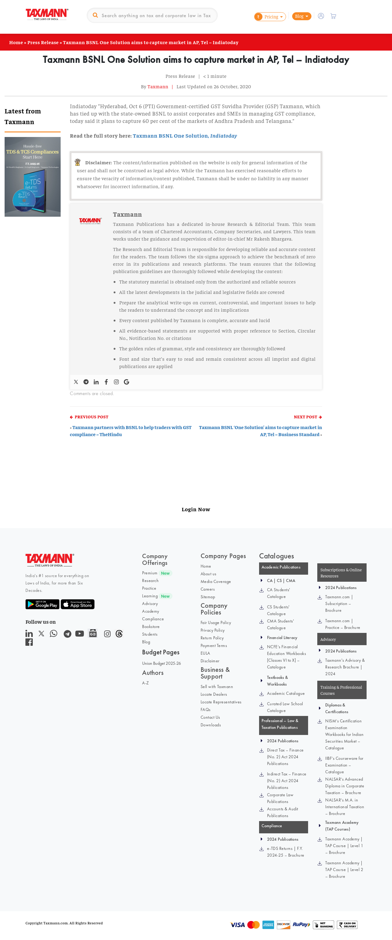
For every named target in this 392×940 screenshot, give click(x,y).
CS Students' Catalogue (278, 610)
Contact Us (210, 717)
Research (150, 580)
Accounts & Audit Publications (282, 812)
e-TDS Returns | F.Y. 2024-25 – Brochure (285, 852)
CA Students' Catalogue (278, 593)
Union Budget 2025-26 (161, 663)
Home (16, 42)
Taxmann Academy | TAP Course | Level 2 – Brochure (344, 869)
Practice (149, 588)
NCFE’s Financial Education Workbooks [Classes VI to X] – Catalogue (286, 657)
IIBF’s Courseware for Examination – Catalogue (344, 764)
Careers (208, 589)
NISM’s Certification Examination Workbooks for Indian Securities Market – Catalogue (344, 734)
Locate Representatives (221, 702)
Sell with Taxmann (217, 686)
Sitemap (208, 596)
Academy (150, 611)
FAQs (206, 709)
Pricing (266, 17)
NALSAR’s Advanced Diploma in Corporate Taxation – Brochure (344, 785)
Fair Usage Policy (216, 622)
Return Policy (212, 638)
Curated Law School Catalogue (285, 707)
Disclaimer (210, 661)
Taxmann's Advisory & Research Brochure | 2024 (345, 666)
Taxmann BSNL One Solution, (185, 135)
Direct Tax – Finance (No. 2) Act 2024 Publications (285, 756)
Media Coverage (216, 581)
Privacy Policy (213, 630)
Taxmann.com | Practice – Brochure (342, 624)
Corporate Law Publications (280, 798)
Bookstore (151, 626)
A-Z (145, 683)
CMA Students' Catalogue (280, 624)
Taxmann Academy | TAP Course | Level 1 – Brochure (344, 845)
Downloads (211, 725)
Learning (150, 596)
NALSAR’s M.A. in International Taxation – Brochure (344, 806)
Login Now (196, 508)
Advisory (150, 603)
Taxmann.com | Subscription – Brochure (339, 603)
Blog (299, 16)
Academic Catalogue (286, 693)
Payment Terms (214, 645)
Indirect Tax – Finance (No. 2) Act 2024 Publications (287, 780)
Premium (150, 573)
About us (209, 574)
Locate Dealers (214, 694)
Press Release (42, 42)
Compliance (153, 619)
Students (149, 634)
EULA (205, 653)
